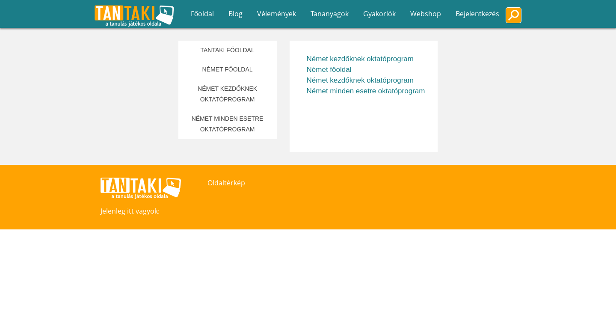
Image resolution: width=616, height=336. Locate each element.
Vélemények (276, 13)
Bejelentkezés (477, 13)
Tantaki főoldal (227, 50)
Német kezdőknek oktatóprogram (227, 94)
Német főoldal (227, 69)
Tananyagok (330, 13)
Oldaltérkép (226, 182)
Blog (235, 13)
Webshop (425, 13)
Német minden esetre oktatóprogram (228, 124)
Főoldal (202, 13)
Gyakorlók (379, 13)
